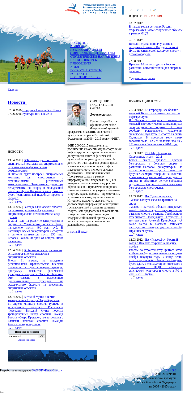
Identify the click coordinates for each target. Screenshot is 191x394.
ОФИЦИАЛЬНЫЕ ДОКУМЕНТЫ (92, 53)
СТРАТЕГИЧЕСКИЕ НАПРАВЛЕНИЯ (95, 56)
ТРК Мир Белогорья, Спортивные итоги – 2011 (150, 154)
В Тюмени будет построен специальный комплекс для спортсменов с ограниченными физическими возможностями (35, 165)
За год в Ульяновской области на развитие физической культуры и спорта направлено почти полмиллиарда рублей (35, 212)
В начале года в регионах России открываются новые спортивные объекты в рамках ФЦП (156, 30)
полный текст (78, 231)
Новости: (17, 102)
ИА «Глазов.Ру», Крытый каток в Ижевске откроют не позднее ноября (153, 243)
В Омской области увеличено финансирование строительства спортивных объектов (35, 253)
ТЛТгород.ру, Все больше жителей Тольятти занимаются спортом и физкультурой (154, 113)
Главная (13, 89)
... (35, 187)
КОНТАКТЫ (78, 73)
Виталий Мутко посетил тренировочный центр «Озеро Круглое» (33, 298)
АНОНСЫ (77, 46)
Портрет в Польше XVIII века (41, 110)
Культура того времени (37, 113)
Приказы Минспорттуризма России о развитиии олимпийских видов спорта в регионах (155, 68)
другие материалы (143, 78)
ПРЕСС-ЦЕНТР (80, 63)
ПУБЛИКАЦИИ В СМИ (86, 49)
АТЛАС (75, 66)
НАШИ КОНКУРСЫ (84, 60)
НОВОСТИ (77, 42)
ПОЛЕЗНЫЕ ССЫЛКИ (85, 77)
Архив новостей (26, 339)
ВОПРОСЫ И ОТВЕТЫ (86, 70)
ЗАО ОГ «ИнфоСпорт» (47, 370)
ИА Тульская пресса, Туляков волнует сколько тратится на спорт (153, 200)
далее (18, 201)
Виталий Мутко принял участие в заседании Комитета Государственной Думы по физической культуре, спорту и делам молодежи (155, 49)
